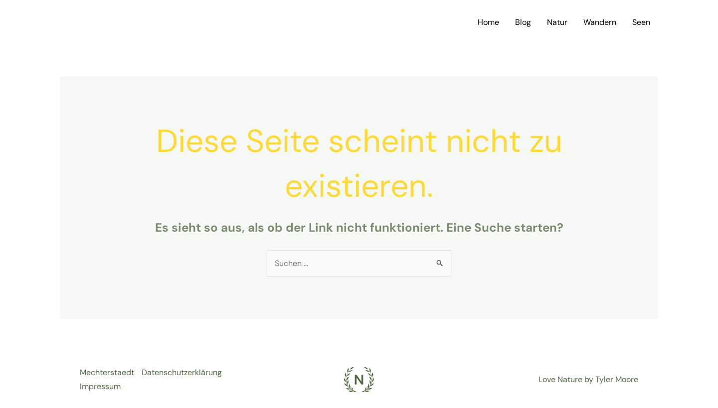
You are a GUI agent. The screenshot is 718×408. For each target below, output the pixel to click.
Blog (523, 22)
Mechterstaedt (107, 372)
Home (488, 22)
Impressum (100, 386)
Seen (641, 22)
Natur (557, 22)
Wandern (599, 22)
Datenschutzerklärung (182, 372)
